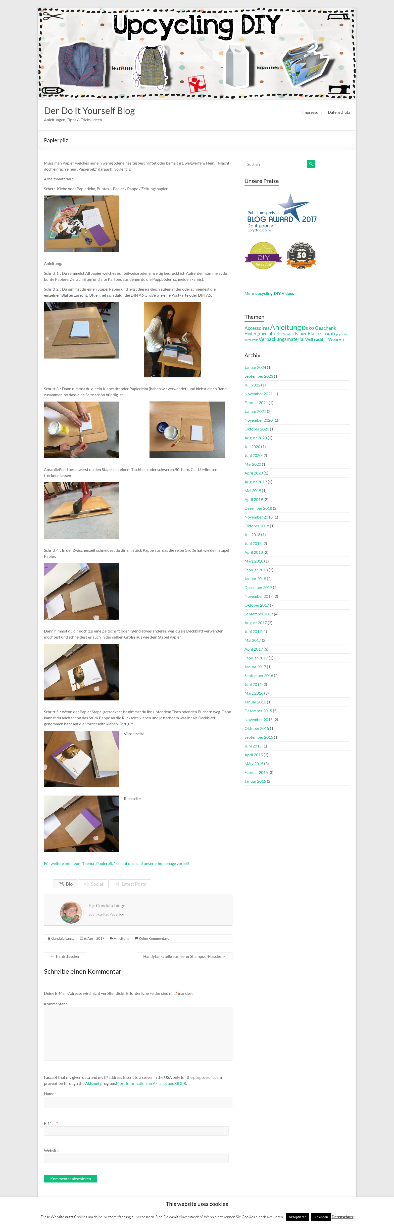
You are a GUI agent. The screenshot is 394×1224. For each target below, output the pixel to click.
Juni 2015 (253, 745)
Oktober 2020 (256, 428)
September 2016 (258, 675)
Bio (68, 884)
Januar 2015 (255, 781)
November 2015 (258, 719)
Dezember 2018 (258, 508)
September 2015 (258, 737)
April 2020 (253, 472)
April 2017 (253, 649)
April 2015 (253, 754)
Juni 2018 (253, 543)
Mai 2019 (252, 490)
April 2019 (253, 499)
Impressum (312, 112)
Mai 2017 (252, 640)
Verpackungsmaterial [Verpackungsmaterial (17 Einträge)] (282, 339)
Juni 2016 (253, 684)
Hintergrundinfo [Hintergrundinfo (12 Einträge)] (259, 333)
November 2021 (258, 393)
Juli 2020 (252, 446)
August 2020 (255, 437)
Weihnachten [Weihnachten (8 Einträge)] (316, 339)
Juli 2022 (252, 384)
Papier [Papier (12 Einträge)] (301, 333)
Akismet (92, 1083)
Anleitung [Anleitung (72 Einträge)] (285, 327)
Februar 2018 (256, 569)
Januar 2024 (255, 367)
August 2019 (255, 481)
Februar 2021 (256, 402)
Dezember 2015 (258, 710)
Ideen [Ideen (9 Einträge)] (280, 333)
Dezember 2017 (258, 587)
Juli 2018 (252, 534)
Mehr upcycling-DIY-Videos (269, 293)
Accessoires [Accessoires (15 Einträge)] (256, 328)
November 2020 (258, 420)
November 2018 (258, 517)
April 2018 (253, 552)
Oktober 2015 (256, 728)
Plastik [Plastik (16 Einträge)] (315, 333)
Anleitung (121, 938)
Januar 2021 (255, 411)
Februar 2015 (256, 772)
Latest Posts (133, 884)
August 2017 (255, 622)
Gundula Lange (62, 938)
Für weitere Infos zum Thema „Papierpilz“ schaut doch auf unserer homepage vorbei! (116, 863)
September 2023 (258, 376)
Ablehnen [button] (321, 1217)
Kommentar (55, 1003)
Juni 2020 (253, 455)
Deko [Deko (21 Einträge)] (308, 328)
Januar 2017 (255, 666)
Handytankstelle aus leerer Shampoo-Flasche (184, 956)
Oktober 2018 (256, 525)
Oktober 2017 (256, 605)
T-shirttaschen (65, 956)
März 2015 (253, 763)
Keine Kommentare (154, 938)
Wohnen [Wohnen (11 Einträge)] (336, 339)
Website (51, 1150)
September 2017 (258, 613)
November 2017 (258, 596)
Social (96, 884)
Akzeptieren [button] (297, 1217)
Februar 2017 (256, 657)
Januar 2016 (255, 701)
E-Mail (51, 1123)
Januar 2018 (255, 578)
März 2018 (253, 561)
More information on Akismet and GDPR (151, 1083)
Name (50, 1093)
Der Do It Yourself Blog (89, 110)
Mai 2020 (252, 464)
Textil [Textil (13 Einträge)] (328, 333)
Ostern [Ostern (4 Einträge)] (289, 334)
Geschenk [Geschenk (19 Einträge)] (325, 328)
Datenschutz (339, 112)
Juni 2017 (253, 631)
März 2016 (253, 693)
